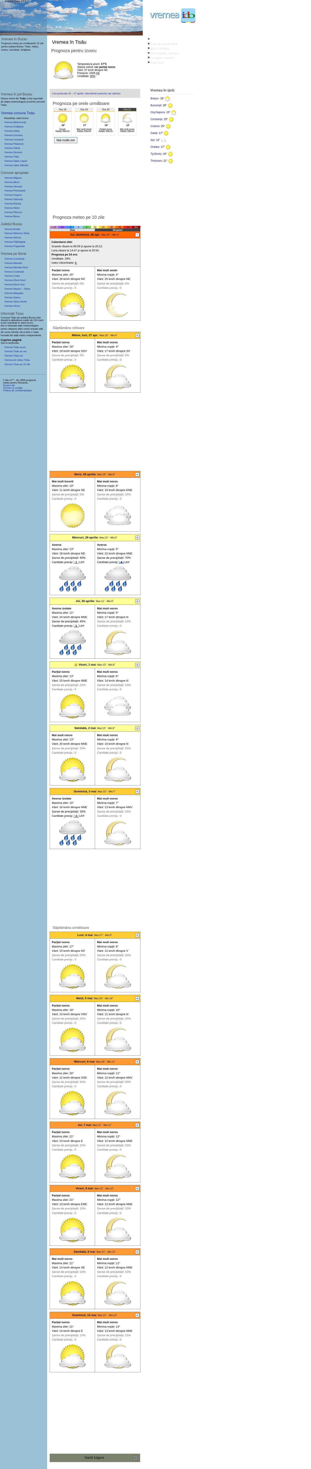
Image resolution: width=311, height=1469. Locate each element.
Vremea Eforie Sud (14, 284)
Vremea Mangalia (13, 293)
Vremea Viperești (13, 199)
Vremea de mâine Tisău (17, 360)
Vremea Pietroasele (14, 190)
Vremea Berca (12, 216)
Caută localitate (164, 44)
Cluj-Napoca (158, 112)
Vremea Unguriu (13, 195)
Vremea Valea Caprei (15, 161)
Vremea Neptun (12, 288)
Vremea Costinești (14, 271)
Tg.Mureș (156, 153)
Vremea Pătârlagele (14, 242)
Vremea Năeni (12, 208)
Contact (157, 62)
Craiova (155, 126)
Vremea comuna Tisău (18, 113)
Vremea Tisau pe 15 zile (17, 364)
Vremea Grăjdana (13, 126)
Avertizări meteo (165, 53)
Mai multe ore (66, 140)
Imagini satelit (163, 57)
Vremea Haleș (11, 131)
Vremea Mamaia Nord (16, 267)
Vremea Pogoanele (14, 246)
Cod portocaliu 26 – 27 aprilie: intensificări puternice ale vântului (86, 93)
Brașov (155, 98)
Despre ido (9, 385)
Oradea (155, 146)
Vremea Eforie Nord (14, 280)
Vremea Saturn (12, 297)
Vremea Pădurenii (14, 144)
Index (155, 39)
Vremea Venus (12, 306)
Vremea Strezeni (13, 152)
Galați (154, 133)
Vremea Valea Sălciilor (16, 165)
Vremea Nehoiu (12, 237)
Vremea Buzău (12, 229)
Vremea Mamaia (13, 263)
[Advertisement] (95, 177)
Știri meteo (160, 48)
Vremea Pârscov (13, 212)
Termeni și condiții (12, 388)
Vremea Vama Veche (15, 301)
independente (34, 335)
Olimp (27, 288)
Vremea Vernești (13, 186)
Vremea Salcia (12, 148)
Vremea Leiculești (14, 139)
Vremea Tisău (11, 156)
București (156, 105)
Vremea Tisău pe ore (15, 351)
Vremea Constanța (14, 258)
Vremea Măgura (13, 178)
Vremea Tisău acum (15, 347)
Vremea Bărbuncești (15, 122)
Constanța (156, 119)
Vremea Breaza (12, 203)
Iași (153, 139)
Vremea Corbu (12, 276)
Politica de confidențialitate (17, 390)
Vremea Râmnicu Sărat (16, 233)
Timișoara (156, 160)
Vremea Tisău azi (13, 355)
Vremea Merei (11, 182)
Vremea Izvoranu (13, 135)
